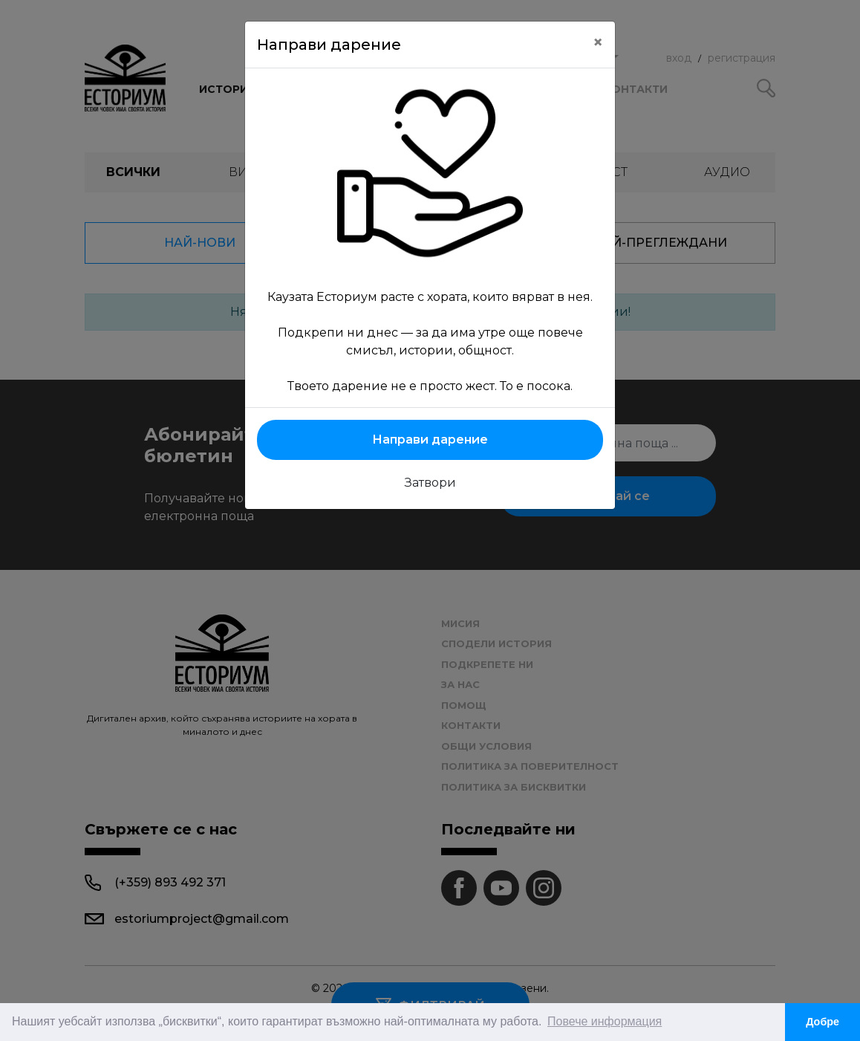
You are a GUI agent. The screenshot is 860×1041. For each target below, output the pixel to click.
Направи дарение (430, 439)
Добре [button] (822, 1022)
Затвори (430, 483)
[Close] (598, 42)
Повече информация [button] (604, 1021)
